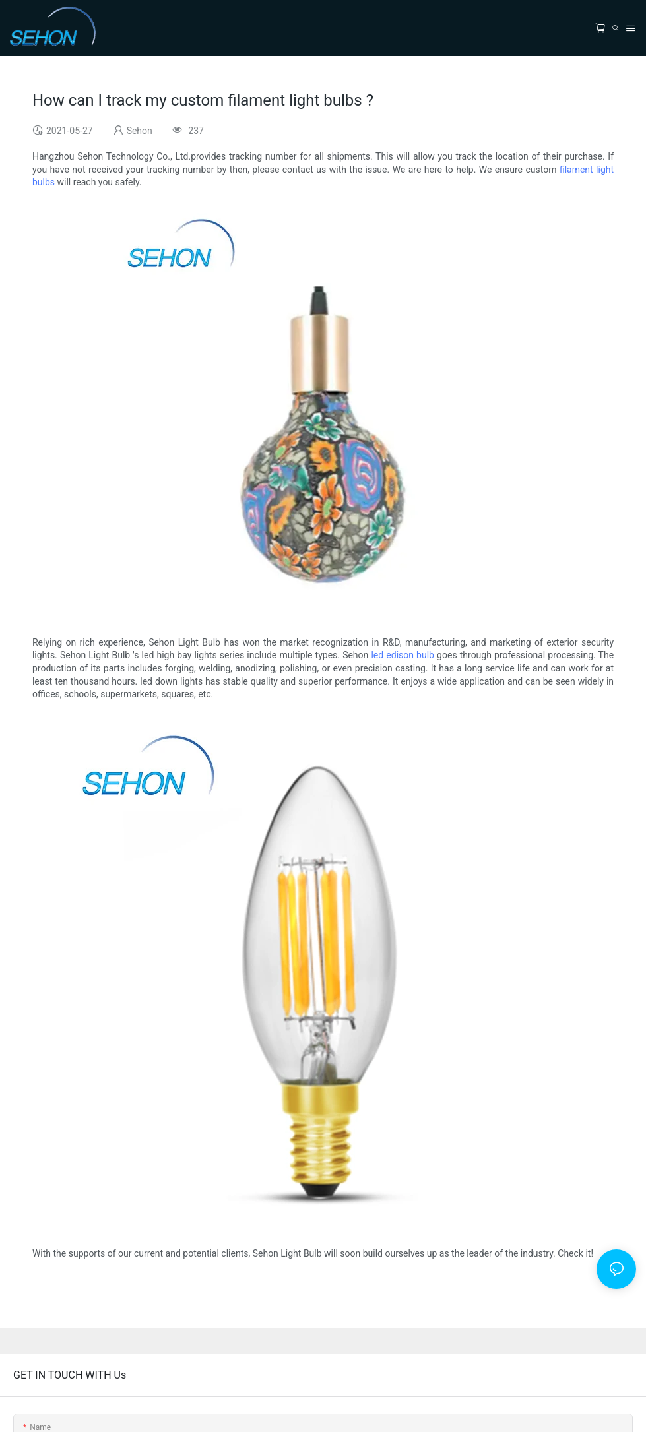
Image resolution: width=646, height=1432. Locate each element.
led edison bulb (402, 655)
